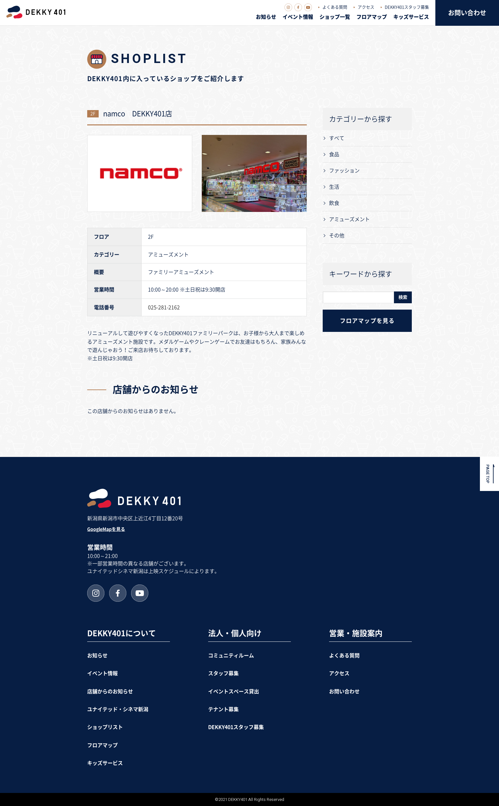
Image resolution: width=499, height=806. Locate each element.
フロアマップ (371, 16)
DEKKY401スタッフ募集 (407, 7)
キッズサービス (411, 16)
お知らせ (266, 16)
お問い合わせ (467, 13)
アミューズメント (349, 219)
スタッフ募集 (223, 673)
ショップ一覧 (335, 16)
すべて (336, 138)
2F (92, 113)
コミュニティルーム (231, 655)
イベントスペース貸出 (233, 691)
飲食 (334, 203)
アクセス (366, 7)
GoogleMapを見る (106, 529)
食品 (334, 154)
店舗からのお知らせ (110, 691)
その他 (336, 235)
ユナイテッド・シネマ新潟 (117, 709)
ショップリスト (105, 727)
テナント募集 (223, 709)
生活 (334, 186)
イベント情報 (298, 16)
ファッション (344, 170)
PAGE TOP (488, 473)
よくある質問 (334, 7)
